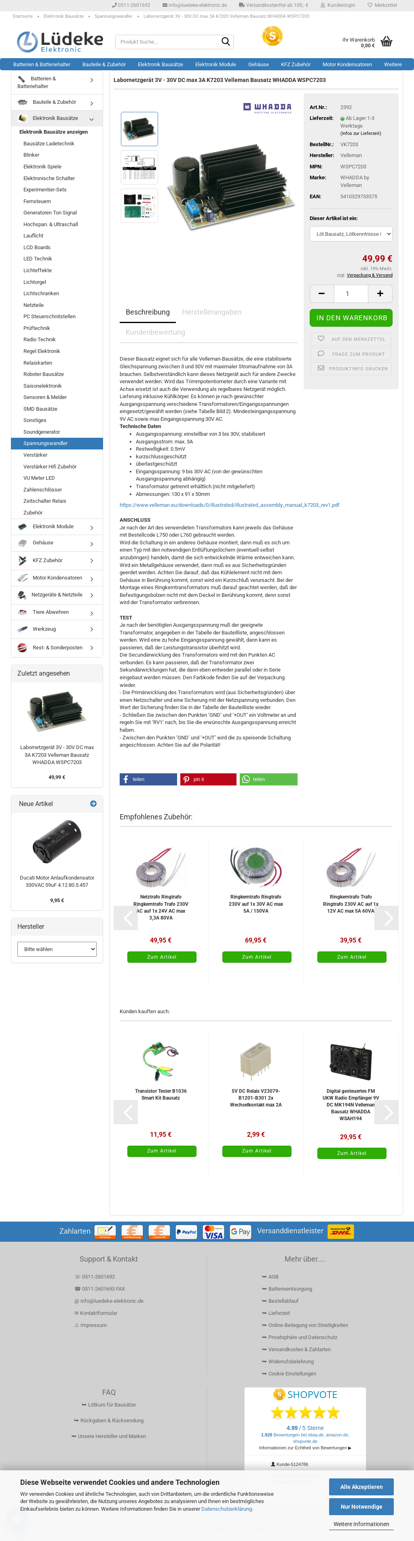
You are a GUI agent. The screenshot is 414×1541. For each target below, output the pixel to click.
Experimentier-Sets (45, 190)
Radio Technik (39, 339)
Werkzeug (36, 629)
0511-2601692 (131, 5)
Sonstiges (34, 420)
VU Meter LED (39, 478)
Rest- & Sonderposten (49, 648)
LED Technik (37, 259)
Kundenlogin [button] (338, 5)
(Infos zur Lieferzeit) (360, 133)
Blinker (31, 155)
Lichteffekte (37, 270)
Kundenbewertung (155, 332)
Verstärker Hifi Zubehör (49, 467)
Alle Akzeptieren (361, 1487)
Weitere (393, 64)
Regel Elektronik (41, 351)
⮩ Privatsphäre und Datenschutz (299, 1337)
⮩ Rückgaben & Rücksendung (109, 1420)
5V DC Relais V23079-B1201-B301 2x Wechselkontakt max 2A (256, 1098)
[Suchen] (226, 42)
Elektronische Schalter (49, 178)
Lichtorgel (34, 282)
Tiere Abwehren (43, 612)
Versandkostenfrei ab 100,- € (273, 5)
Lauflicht (33, 236)
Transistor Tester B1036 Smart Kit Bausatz (161, 1094)
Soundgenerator (41, 432)
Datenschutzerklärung (226, 1509)
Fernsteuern (37, 201)
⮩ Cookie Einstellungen (289, 1374)
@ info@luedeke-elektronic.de (109, 1301)
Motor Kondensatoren (347, 64)
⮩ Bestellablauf (280, 1301)
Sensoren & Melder (45, 397)
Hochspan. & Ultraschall (50, 224)
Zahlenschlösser (42, 490)
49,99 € (57, 777)
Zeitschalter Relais (44, 501)
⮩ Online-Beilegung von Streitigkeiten (305, 1325)
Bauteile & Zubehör (104, 64)
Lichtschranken (41, 293)
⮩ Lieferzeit (276, 1313)
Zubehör (32, 513)
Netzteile (33, 305)
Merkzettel (382, 5)
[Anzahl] (351, 294)
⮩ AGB (270, 1277)
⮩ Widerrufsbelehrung (288, 1361)
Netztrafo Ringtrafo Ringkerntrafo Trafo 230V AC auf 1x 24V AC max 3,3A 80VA (160, 907)
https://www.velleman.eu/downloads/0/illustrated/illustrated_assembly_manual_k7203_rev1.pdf (230, 505)
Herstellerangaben (212, 312)
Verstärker (35, 455)
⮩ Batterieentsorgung (287, 1289)
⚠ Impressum (90, 1325)
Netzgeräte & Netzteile (49, 595)
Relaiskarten (37, 363)
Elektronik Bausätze (160, 64)
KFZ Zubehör (295, 64)
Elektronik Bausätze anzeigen (53, 132)
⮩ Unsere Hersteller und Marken (109, 1436)
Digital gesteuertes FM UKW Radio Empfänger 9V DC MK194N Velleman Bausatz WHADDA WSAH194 (351, 1105)
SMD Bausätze (40, 409)
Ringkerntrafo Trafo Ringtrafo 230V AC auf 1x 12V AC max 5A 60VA (350, 903)
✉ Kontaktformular (95, 1313)
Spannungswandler (45, 443)
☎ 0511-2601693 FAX (100, 1289)
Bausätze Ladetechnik (48, 144)
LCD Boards (37, 247)
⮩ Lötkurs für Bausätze (109, 1405)
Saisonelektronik (42, 386)
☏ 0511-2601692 (94, 1277)
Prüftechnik (36, 328)
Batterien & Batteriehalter (41, 64)
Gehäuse (258, 64)
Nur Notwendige (361, 1506)
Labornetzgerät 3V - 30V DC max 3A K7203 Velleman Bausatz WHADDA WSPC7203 (57, 754)
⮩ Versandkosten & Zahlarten (296, 1349)
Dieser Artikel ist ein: (334, 218)
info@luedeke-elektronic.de (195, 5)
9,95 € (57, 900)
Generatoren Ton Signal (50, 213)
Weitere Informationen (361, 1524)
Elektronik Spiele (42, 167)
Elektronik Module (215, 64)
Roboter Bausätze (43, 374)
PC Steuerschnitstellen (49, 316)
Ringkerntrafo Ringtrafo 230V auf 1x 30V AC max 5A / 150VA (256, 903)
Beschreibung (148, 312)
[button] (322, 294)
